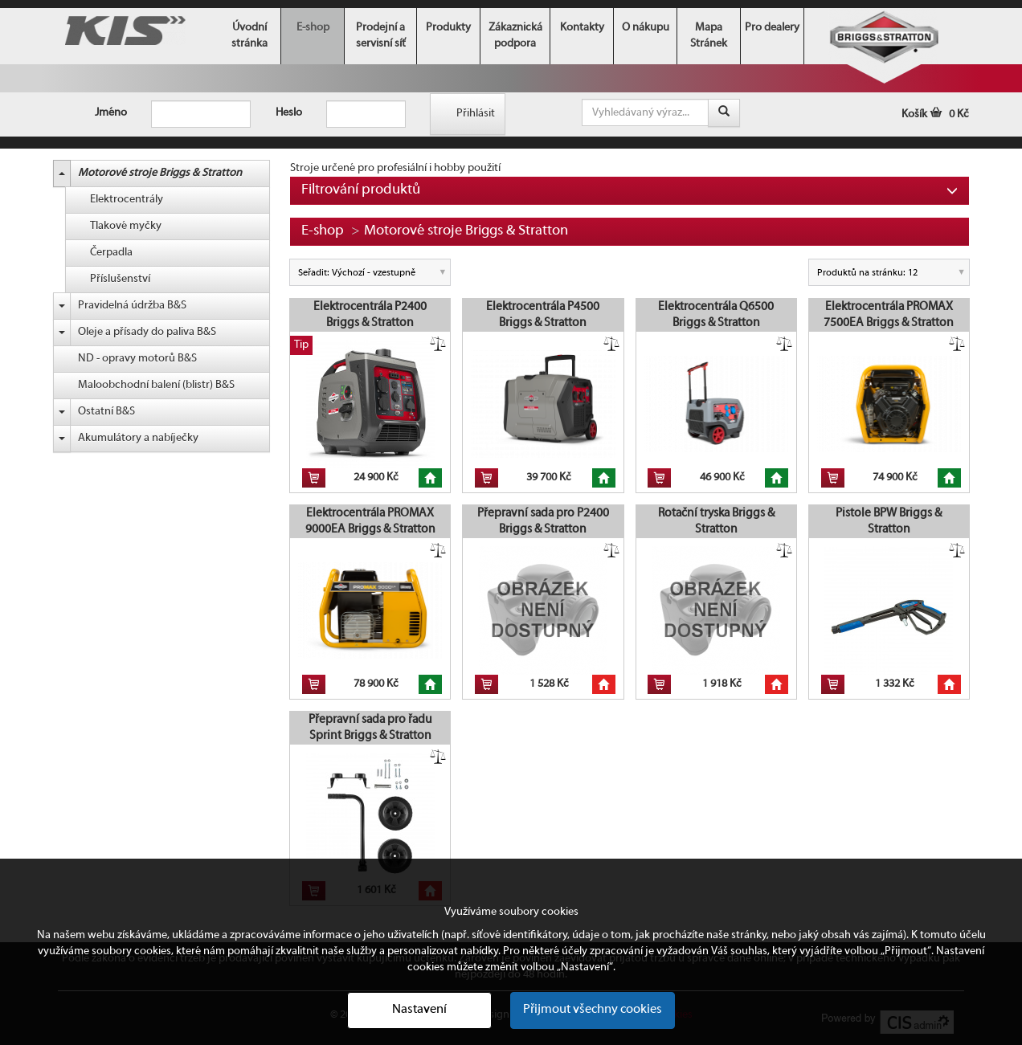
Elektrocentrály (126, 200)
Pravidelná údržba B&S (132, 306)
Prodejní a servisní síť (381, 36)
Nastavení (419, 1009)
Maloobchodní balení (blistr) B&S (156, 385)
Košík (935, 114)
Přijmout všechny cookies (592, 1009)
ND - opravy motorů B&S (137, 359)
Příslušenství (120, 279)
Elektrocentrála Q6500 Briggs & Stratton (716, 314)
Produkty (448, 28)
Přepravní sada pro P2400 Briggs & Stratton (543, 521)
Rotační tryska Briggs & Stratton (716, 521)
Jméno (111, 113)
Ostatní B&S (106, 412)
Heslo (289, 113)
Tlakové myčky (125, 226)
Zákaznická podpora (515, 36)
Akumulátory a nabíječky (138, 438)
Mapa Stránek (708, 36)
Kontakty (582, 28)
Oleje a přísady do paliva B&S (147, 332)
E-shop (312, 28)
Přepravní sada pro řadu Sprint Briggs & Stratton (370, 727)
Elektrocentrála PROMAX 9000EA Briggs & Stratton (370, 521)
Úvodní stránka (249, 36)
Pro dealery (772, 28)
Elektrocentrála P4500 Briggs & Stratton (542, 314)
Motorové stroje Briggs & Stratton (160, 173)
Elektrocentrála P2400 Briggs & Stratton (370, 314)
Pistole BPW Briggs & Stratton (889, 521)
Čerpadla (111, 253)
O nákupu (645, 28)
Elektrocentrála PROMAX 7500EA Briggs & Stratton (889, 314)
